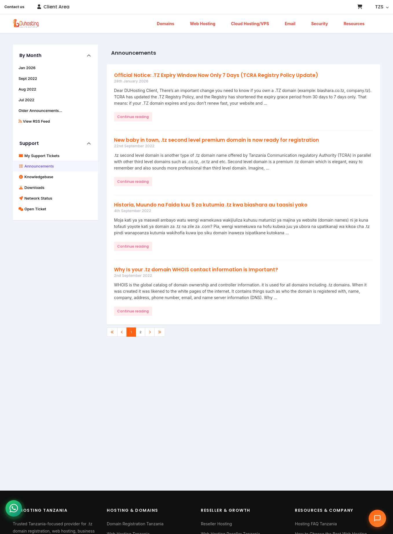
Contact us (14, 6)
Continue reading (133, 116)
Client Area (53, 6)
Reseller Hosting (216, 523)
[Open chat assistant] (377, 518)
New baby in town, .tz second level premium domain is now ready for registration (216, 140)
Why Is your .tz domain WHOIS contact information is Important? (196, 269)
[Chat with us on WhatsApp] (16, 513)
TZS (382, 6)
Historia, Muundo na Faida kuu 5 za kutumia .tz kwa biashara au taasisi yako (210, 204)
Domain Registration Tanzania (135, 523)
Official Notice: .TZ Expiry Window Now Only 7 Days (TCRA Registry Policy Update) (216, 75)
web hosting (64, 531)
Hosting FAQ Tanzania (316, 523)
